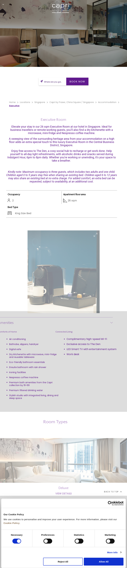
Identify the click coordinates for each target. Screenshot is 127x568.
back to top (113, 491)
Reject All (63, 561)
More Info (112, 552)
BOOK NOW (77, 81)
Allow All (103, 561)
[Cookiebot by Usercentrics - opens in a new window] (110, 503)
